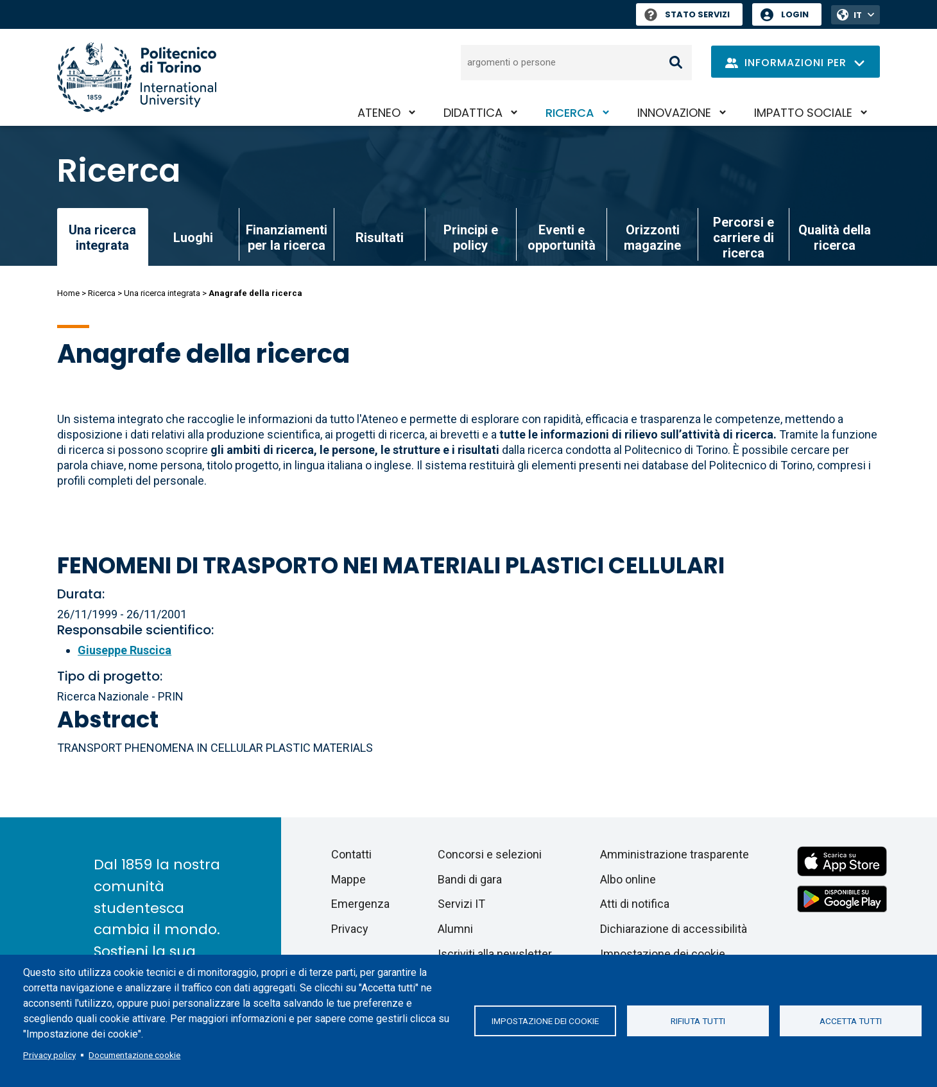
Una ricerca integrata (162, 293)
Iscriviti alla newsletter (495, 954)
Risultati (380, 237)
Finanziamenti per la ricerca (286, 237)
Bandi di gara (470, 879)
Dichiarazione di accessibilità (673, 928)
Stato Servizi (687, 14)
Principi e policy (470, 237)
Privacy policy (49, 1055)
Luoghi (193, 237)
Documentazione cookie (134, 1055)
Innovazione (674, 113)
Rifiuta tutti (698, 1021)
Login (795, 14)
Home (68, 293)
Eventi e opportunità (562, 237)
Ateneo (378, 113)
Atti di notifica (634, 903)
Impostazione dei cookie (545, 1021)
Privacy (349, 928)
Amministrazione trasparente (674, 854)
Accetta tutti (851, 1021)
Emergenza (360, 903)
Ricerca (570, 113)
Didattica (473, 113)
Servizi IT (461, 903)
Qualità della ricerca (834, 237)
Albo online (628, 879)
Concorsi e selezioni (490, 854)
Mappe (348, 879)
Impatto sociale (803, 113)
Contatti (351, 854)
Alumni (455, 928)
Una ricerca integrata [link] (102, 237)
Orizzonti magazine (652, 237)
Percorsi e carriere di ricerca (743, 237)
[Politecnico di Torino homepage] (136, 77)
